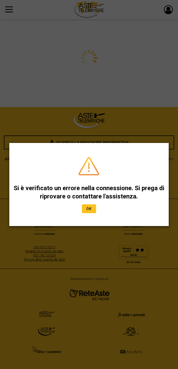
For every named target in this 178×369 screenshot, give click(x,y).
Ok (89, 209)
